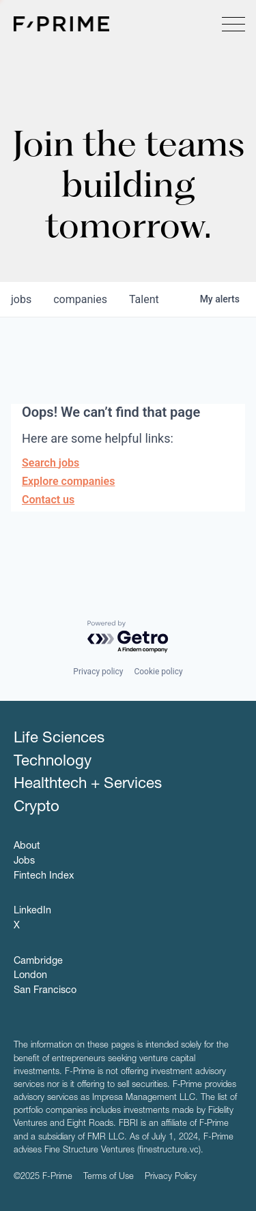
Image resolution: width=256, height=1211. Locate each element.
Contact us (48, 499)
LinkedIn (32, 911)
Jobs (24, 861)
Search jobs (50, 462)
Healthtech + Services (88, 784)
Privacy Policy (171, 1177)
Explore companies (68, 481)
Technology (52, 762)
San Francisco (45, 991)
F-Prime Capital (61, 23)
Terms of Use (108, 1177)
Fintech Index (44, 876)
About (27, 846)
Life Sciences (59, 739)
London (30, 976)
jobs (21, 299)
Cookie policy (158, 671)
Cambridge (38, 961)
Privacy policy (98, 671)
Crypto (36, 807)
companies (80, 299)
